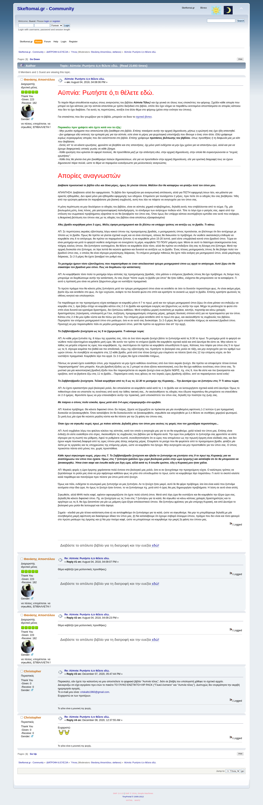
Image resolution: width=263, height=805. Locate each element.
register (56, 21)
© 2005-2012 (138, 796)
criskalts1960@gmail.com (94, 692)
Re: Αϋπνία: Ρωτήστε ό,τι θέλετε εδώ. (87, 558)
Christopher (32, 671)
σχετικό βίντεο (144, 116)
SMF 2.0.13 (118, 793)
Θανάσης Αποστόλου (101, 52)
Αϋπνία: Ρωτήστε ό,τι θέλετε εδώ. (85, 79)
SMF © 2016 (131, 793)
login (46, 21)
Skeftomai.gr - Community (45, 8)
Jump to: (220, 771)
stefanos (116, 52)
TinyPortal (127, 796)
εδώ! (155, 545)
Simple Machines (145, 793)
